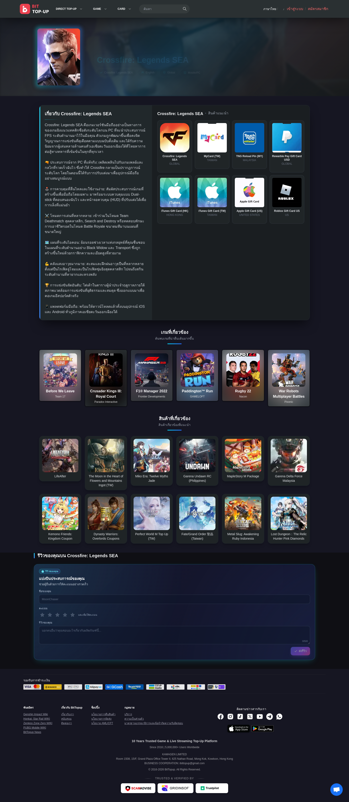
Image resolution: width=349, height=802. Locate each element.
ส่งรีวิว (300, 651)
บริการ (128, 714)
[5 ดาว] (72, 615)
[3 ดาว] (57, 615)
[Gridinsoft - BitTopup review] (175, 788)
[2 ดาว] (50, 615)
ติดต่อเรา (66, 723)
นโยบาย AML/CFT (102, 723)
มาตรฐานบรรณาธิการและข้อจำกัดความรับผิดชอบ (153, 723)
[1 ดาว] (42, 615)
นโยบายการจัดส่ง (101, 718)
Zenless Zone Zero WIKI (37, 723)
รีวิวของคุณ (45, 622)
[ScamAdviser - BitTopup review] (138, 788)
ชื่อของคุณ (45, 591)
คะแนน (43, 608)
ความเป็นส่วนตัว (134, 718)
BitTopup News (32, 732)
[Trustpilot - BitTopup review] (212, 788)
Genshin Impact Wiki (35, 714)
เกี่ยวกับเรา (67, 714)
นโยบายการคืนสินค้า (103, 714)
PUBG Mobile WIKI (34, 727)
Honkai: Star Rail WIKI (36, 718)
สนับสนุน (66, 718)
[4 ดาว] (65, 615)
